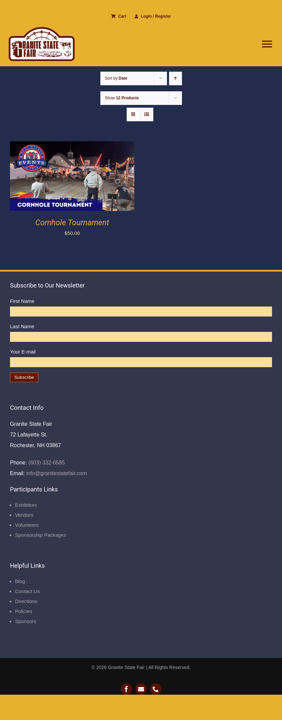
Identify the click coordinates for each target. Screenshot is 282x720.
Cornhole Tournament (72, 222)
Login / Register (153, 16)
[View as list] (146, 114)
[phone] (155, 689)
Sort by (116, 78)
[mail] (141, 689)
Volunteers (27, 525)
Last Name (22, 326)
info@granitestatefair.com (56, 473)
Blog (20, 581)
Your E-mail (23, 352)
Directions (26, 601)
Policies (23, 611)
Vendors (24, 515)
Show (122, 98)
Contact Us (27, 591)
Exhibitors (26, 505)
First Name (22, 301)
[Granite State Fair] (41, 29)
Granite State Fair (126, 667)
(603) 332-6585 (46, 462)
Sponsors (25, 621)
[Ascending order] (175, 78)
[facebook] (126, 689)
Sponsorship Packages (40, 535)
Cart (118, 16)
